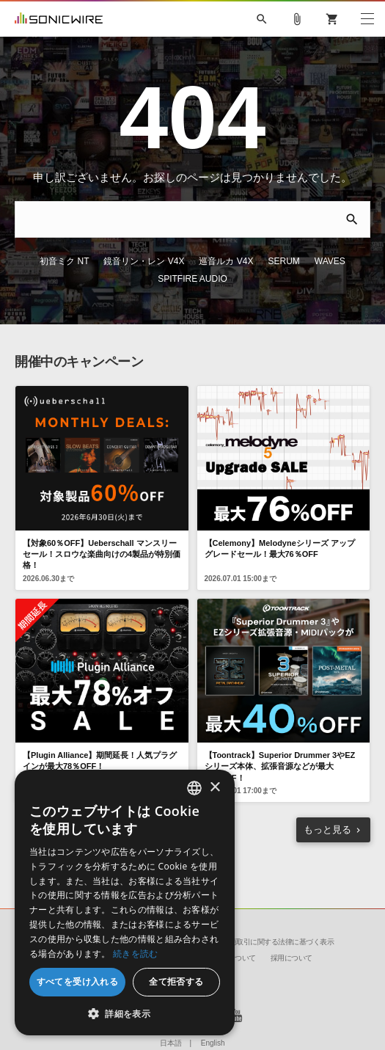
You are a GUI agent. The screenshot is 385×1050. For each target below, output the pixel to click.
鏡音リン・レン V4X (143, 261)
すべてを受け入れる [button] (78, 981)
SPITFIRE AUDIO (192, 279)
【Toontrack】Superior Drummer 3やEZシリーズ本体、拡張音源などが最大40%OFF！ (280, 766)
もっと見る (327, 829)
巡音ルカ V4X (226, 261)
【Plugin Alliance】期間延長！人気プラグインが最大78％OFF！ (100, 760)
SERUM (284, 261)
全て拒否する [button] (176, 981)
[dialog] (125, 902)
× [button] (214, 787)
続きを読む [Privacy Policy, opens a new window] (135, 953)
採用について (291, 958)
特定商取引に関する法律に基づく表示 (275, 942)
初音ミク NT (64, 261)
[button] (124, 1013)
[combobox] (194, 788)
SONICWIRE (59, 19)
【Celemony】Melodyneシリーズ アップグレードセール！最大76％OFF (280, 548)
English (213, 1043)
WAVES (330, 261)
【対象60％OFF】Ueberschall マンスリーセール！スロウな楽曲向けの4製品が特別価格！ (101, 554)
